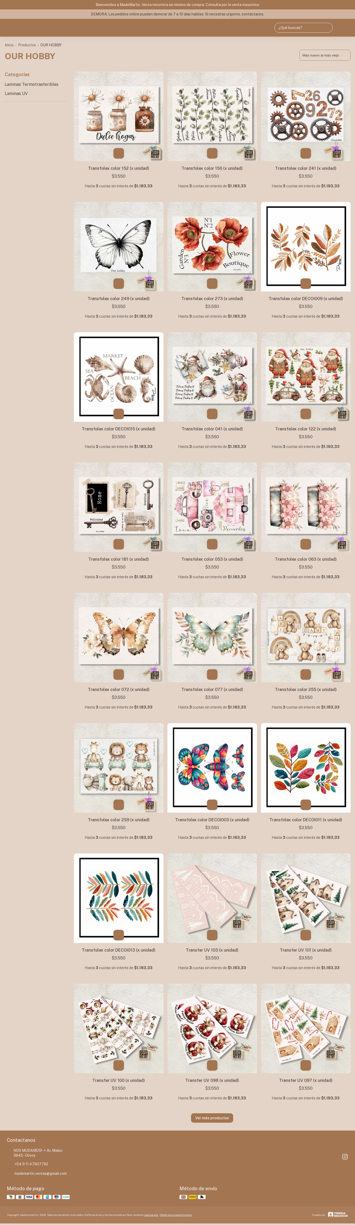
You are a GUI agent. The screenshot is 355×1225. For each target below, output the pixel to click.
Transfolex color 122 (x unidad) (305, 428)
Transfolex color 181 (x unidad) (118, 559)
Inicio (11, 45)
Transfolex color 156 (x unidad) (212, 168)
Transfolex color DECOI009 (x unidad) (306, 298)
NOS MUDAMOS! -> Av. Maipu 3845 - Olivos (34, 1152)
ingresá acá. (151, 1214)
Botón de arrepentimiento (176, 1214)
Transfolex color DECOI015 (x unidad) (118, 428)
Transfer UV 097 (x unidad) (305, 1080)
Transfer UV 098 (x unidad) (212, 1080)
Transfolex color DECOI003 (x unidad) (212, 819)
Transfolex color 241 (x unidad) (305, 168)
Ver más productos (212, 1118)
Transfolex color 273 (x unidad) (212, 298)
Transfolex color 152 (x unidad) (118, 168)
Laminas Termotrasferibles (31, 84)
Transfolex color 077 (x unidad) (212, 689)
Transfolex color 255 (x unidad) (306, 689)
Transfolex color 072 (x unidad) (119, 689)
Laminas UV (16, 93)
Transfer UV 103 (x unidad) (212, 950)
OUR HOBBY (51, 45)
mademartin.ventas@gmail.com (37, 1174)
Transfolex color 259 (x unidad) (119, 819)
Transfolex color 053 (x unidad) (212, 559)
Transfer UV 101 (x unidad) (306, 950)
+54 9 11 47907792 (27, 1164)
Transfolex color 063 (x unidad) (306, 559)
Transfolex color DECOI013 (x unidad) (118, 950)
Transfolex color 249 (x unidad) (119, 298)
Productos (29, 45)
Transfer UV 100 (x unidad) (118, 1080)
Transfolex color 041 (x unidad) (212, 428)
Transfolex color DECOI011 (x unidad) (305, 819)
